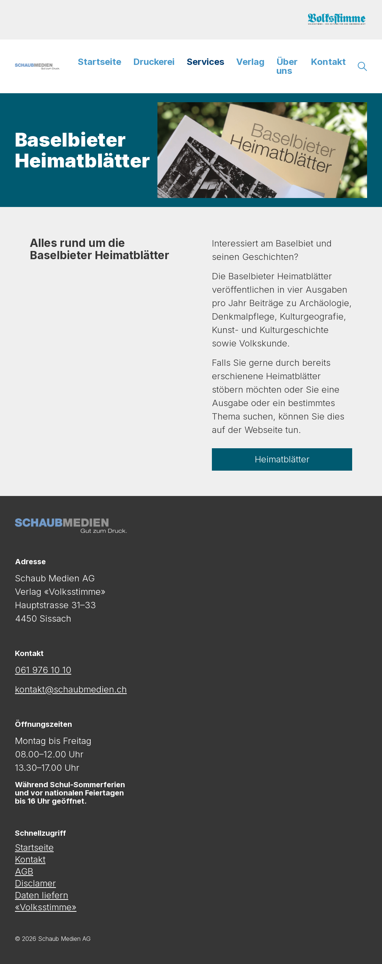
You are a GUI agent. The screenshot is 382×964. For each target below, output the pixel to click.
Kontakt (328, 61)
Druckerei (154, 61)
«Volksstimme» (45, 907)
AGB (24, 871)
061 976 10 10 (43, 670)
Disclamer (35, 883)
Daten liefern (41, 895)
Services (205, 61)
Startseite (99, 61)
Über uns (287, 66)
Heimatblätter (282, 459)
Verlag (250, 61)
